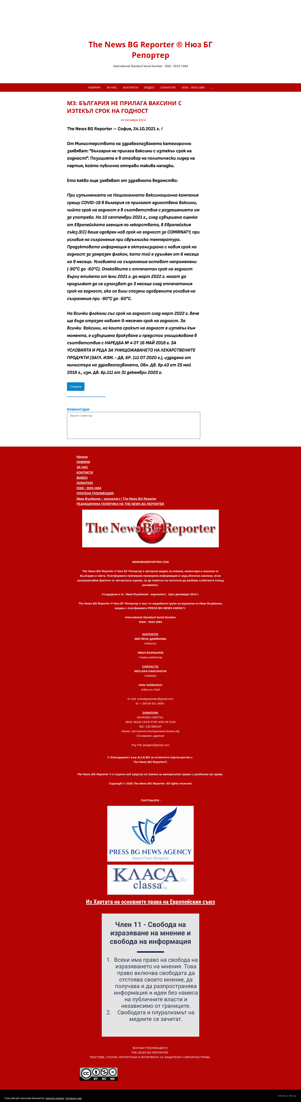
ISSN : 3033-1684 (193, 87)
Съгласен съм (73, 1098)
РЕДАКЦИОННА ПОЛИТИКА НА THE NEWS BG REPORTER (120, 504)
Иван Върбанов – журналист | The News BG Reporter (116, 498)
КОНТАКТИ (130, 87)
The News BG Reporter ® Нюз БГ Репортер (150, 49)
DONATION (167, 87)
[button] (150, 528)
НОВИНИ (94, 87)
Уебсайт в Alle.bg (287, 1095)
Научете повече (54, 1098)
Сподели (76, 386)
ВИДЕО (149, 87)
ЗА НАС (112, 87)
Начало (82, 456)
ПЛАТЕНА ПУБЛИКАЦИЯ (95, 493)
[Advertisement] (218, 157)
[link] (150, 23)
